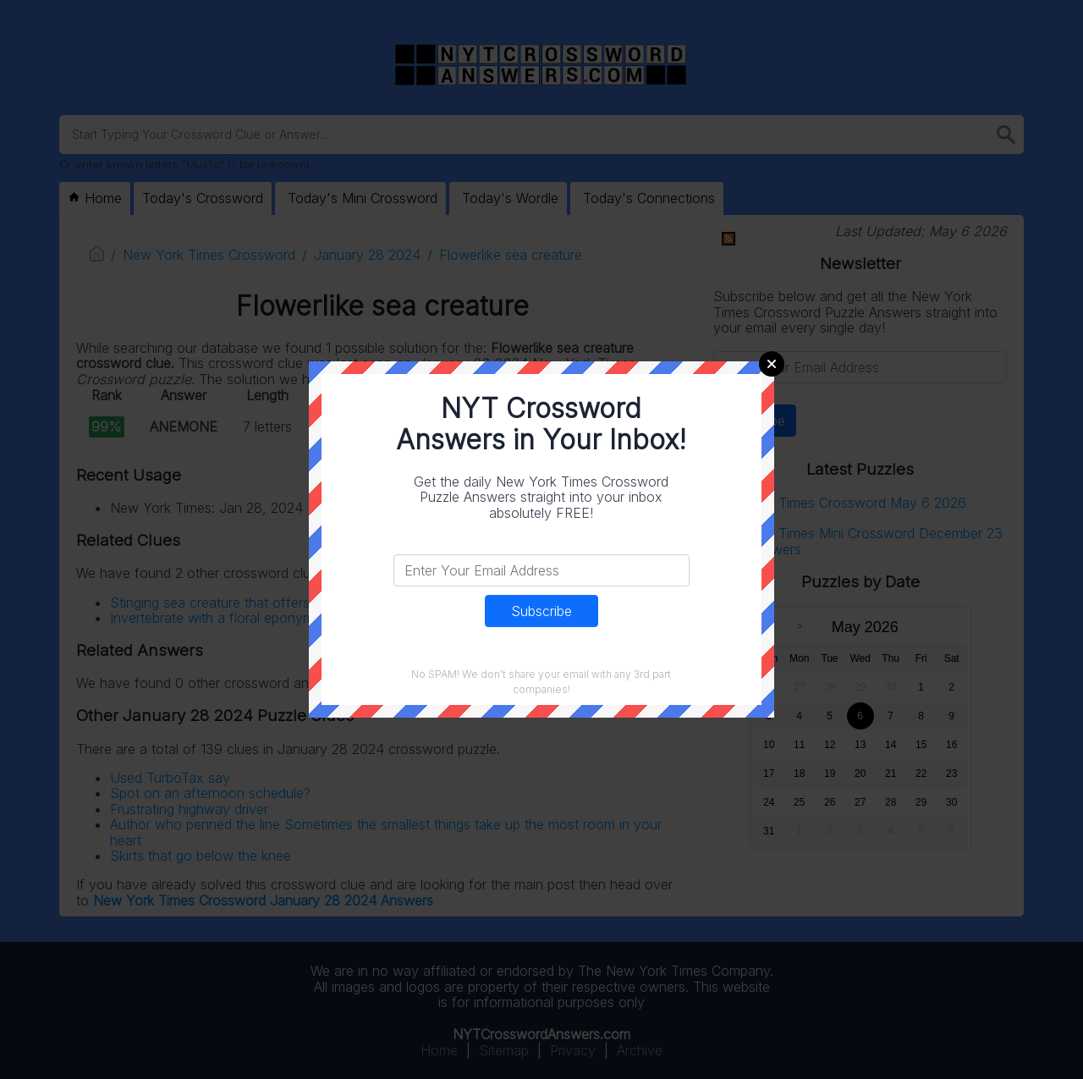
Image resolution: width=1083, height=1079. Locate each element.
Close (771, 364)
